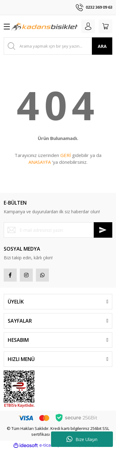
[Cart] (105, 26)
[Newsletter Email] (58, 230)
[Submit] (103, 230)
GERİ (65, 155)
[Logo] (44, 26)
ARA (102, 46)
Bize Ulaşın (82, 439)
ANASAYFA (39, 162)
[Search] (58, 46)
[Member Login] (88, 26)
